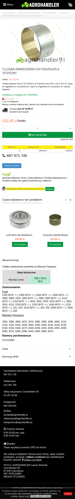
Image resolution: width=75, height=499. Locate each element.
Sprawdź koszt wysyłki (19, 112)
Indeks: (5, 79)
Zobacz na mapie (32, 460)
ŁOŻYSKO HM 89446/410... (20, 235)
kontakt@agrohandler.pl (16, 415)
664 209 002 (10, 406)
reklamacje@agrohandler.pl (18, 418)
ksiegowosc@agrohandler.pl (18, 422)
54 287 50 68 (10, 395)
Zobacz (50, 189)
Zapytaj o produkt (11, 165)
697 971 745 (14, 156)
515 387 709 (10, 385)
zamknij (67, 494)
